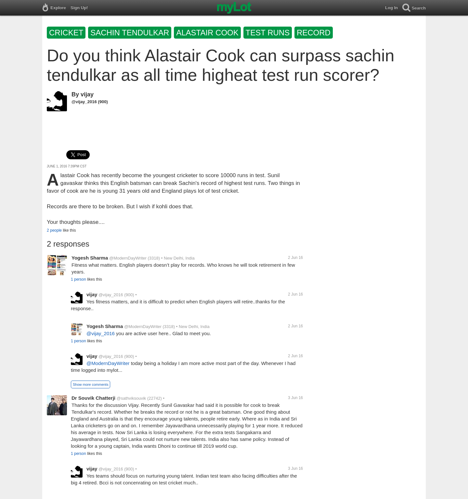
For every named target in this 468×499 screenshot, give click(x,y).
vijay (87, 94)
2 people (54, 230)
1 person (78, 279)
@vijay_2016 (84, 101)
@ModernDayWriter (128, 258)
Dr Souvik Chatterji (93, 398)
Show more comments (90, 384)
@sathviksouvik (131, 398)
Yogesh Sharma (90, 258)
